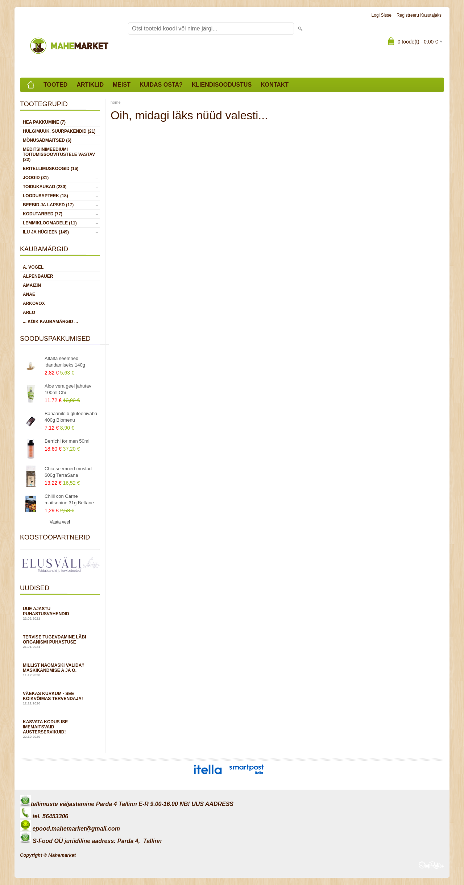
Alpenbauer (38, 276)
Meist (121, 85)
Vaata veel (60, 522)
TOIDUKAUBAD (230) (44, 186)
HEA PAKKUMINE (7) (44, 122)
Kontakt (275, 85)
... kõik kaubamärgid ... (50, 321)
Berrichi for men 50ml (67, 441)
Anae (29, 294)
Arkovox (34, 303)
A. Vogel (33, 267)
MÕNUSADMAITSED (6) (47, 140)
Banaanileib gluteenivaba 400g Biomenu (71, 417)
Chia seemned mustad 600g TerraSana (68, 472)
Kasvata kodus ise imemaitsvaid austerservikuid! (60, 729)
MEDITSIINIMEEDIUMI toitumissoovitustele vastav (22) (59, 154)
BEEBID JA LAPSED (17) (48, 204)
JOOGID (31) (36, 177)
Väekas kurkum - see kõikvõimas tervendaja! (60, 698)
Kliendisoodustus (222, 85)
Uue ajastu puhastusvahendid (60, 613)
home (116, 102)
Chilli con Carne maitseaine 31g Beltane (69, 499)
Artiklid (90, 85)
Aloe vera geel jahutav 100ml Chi (68, 389)
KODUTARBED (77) (42, 213)
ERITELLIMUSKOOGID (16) (50, 168)
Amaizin (32, 285)
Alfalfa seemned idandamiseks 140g (65, 362)
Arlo (29, 312)
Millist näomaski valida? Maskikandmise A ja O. (60, 670)
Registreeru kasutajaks (419, 15)
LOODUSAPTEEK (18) (45, 195)
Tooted (55, 85)
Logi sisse (382, 15)
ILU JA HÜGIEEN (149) (46, 232)
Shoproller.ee (431, 865)
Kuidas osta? (161, 85)
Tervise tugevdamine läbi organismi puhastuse (60, 641)
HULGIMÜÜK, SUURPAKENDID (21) (59, 131)
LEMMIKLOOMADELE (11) (50, 223)
